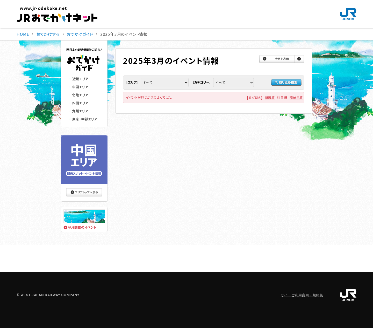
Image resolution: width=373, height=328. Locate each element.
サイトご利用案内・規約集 (302, 295)
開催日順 (296, 97)
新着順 (270, 97)
